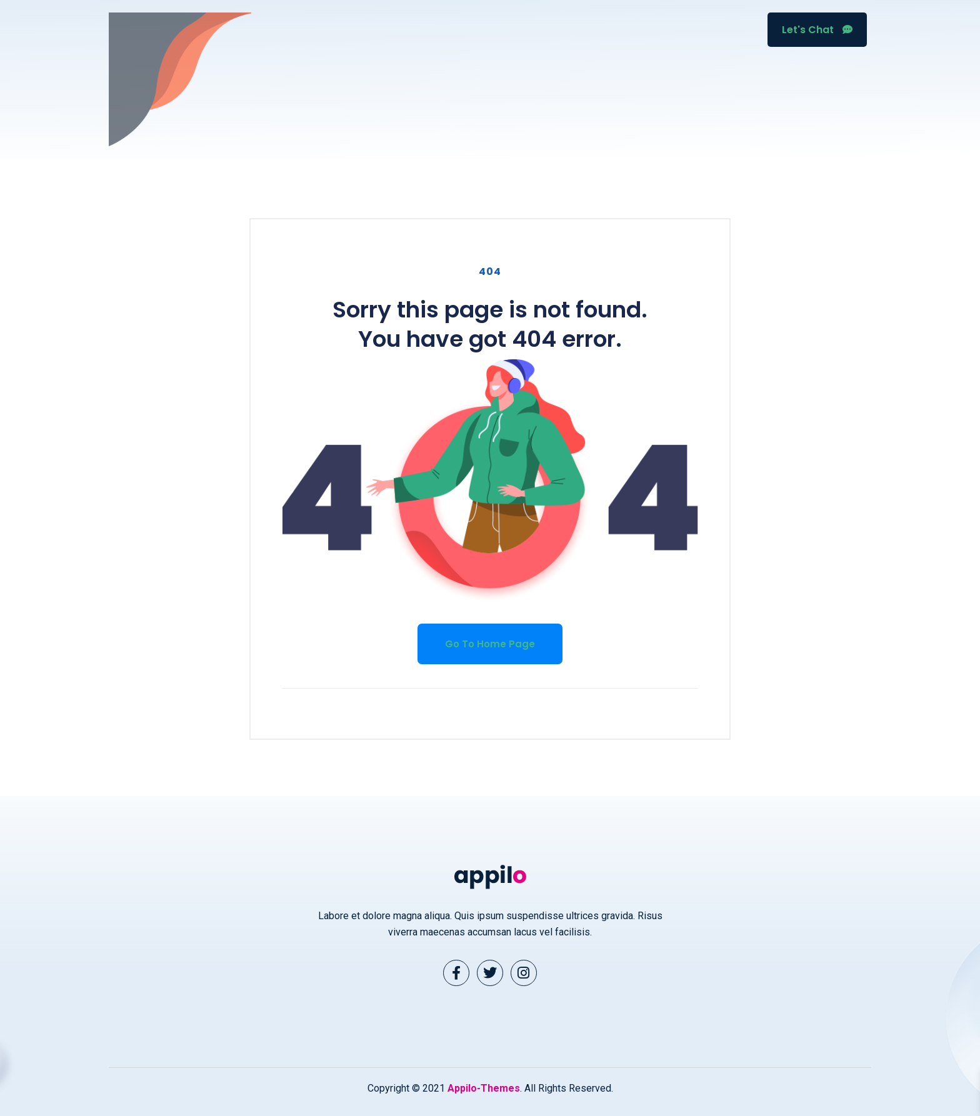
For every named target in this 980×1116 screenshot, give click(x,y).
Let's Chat (817, 29)
